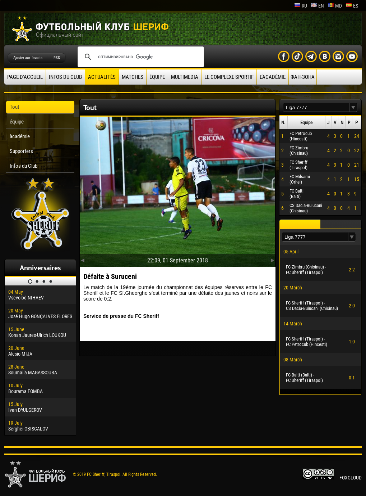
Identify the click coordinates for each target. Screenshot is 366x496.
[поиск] (139, 57)
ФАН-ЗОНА (303, 77)
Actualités (102, 77)
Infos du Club (65, 77)
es (352, 6)
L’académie (273, 77)
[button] (353, 107)
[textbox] (316, 107)
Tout (14, 107)
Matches (132, 77)
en (317, 6)
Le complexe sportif (229, 77)
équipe (157, 77)
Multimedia (184, 77)
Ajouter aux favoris (27, 57)
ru (300, 6)
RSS (57, 57)
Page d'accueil (25, 77)
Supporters (21, 151)
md (335, 6)
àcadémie (20, 136)
